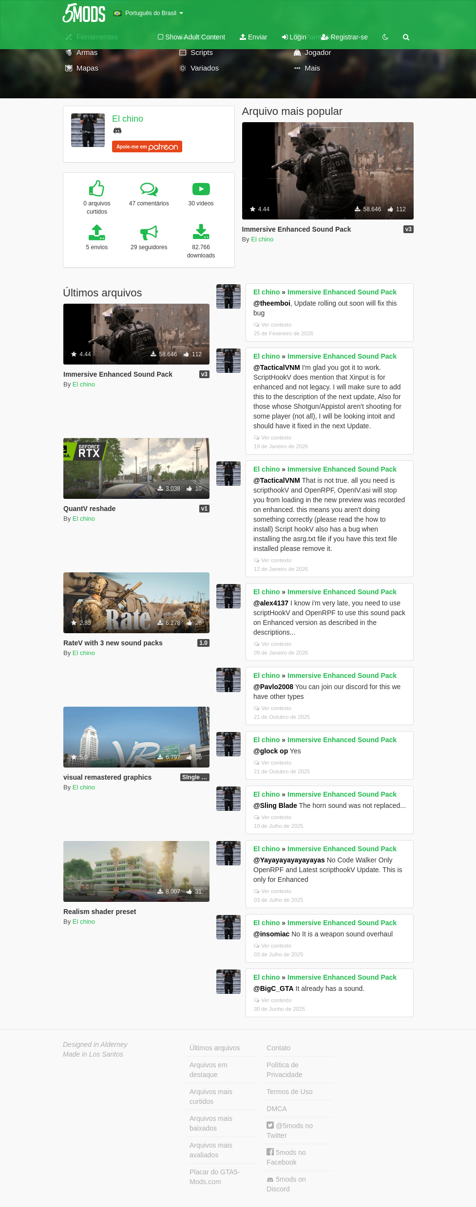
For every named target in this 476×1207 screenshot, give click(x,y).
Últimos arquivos (215, 1048)
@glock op (270, 751)
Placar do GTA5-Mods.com (215, 1177)
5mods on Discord (286, 1184)
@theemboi (271, 303)
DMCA (276, 1109)
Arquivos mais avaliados (211, 1150)
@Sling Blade (275, 805)
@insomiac (271, 934)
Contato (278, 1048)
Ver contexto (272, 325)
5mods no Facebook (286, 1157)
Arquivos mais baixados (211, 1123)
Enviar (253, 37)
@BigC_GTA (273, 988)
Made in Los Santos (93, 1054)
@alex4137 (270, 603)
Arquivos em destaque (209, 1070)
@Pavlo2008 (273, 687)
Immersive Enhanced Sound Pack (342, 292)
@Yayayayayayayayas (289, 860)
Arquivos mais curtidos (211, 1096)
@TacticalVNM (276, 367)
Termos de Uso (289, 1092)
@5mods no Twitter (290, 1130)
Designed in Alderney (95, 1044)
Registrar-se (344, 37)
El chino (127, 119)
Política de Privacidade (284, 1070)
